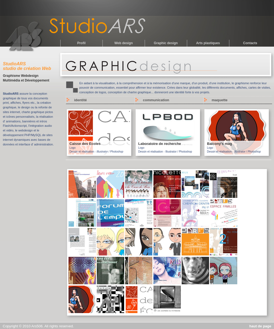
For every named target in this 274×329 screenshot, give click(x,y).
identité (80, 100)
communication (156, 100)
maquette (220, 100)
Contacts (250, 43)
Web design (123, 43)
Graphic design (166, 43)
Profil (81, 43)
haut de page (260, 326)
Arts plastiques (208, 43)
